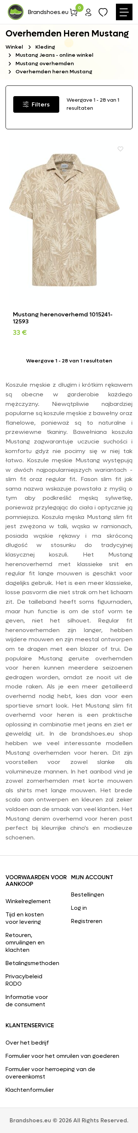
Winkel (14, 46)
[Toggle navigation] (124, 12)
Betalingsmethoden (30, 963)
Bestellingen (87, 894)
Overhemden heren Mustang (53, 71)
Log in (79, 908)
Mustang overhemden (44, 63)
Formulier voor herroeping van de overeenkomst (50, 1073)
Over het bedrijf (27, 1042)
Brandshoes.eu (37, 12)
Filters (36, 104)
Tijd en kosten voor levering (25, 918)
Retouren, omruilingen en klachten (25, 943)
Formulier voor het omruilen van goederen (62, 1056)
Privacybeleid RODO (24, 980)
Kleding (45, 46)
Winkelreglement (28, 901)
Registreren (86, 921)
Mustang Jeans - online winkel (54, 55)
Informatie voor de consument (27, 1000)
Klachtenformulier (30, 1090)
